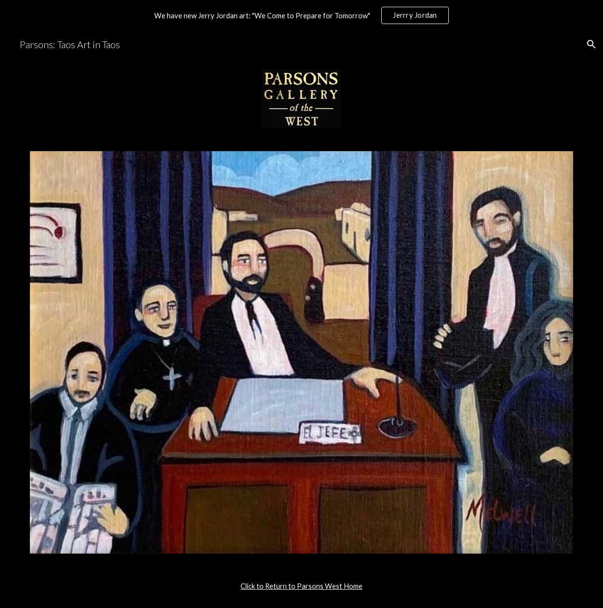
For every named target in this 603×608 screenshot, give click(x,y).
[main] (301, 586)
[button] (591, 44)
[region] (301, 15)
